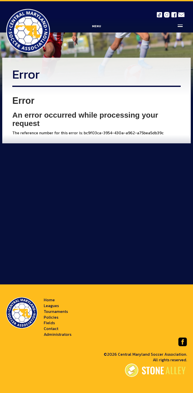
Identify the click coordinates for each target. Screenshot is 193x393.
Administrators (57, 334)
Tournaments (56, 311)
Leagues (51, 306)
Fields (49, 323)
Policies (51, 317)
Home (49, 300)
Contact (51, 328)
